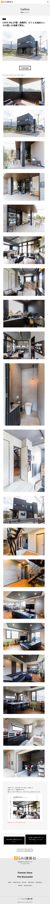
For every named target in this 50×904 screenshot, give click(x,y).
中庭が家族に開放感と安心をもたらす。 (14, 840)
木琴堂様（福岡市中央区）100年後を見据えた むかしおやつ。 (36, 839)
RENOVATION (39, 882)
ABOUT (9, 882)
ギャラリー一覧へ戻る (25, 850)
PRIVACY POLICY (28, 885)
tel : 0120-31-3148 (25, 863)
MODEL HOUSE (16, 882)
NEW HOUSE (31, 882)
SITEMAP (20, 885)
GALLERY (24, 882)
